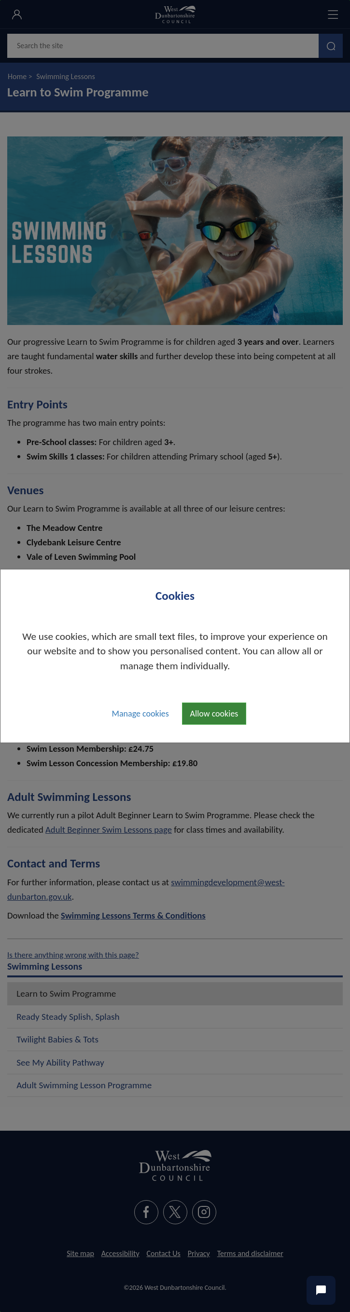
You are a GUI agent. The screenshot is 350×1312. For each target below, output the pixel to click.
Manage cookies (140, 713)
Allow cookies (214, 713)
